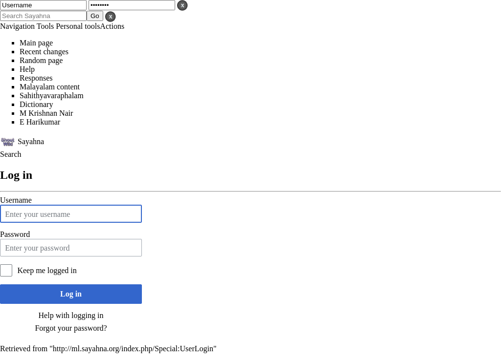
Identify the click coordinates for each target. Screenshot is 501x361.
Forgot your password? (71, 328)
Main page (36, 43)
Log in (71, 294)
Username (16, 200)
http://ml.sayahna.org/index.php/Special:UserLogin (133, 348)
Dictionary (36, 104)
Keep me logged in (46, 270)
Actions (112, 26)
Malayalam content (50, 87)
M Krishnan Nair (46, 113)
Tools (45, 26)
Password (15, 234)
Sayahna (31, 141)
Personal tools (78, 26)
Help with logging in (71, 315)
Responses (36, 78)
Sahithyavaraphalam (52, 95)
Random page (41, 60)
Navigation (17, 26)
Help (27, 69)
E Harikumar (40, 122)
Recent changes (44, 51)
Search (11, 154)
